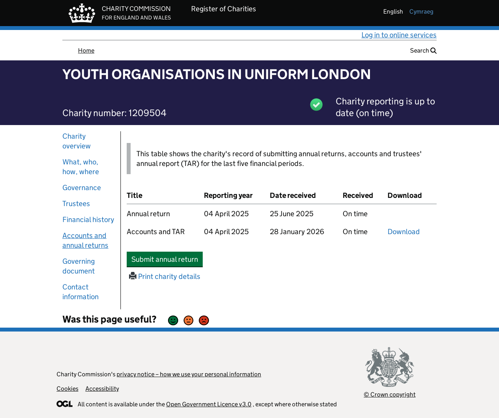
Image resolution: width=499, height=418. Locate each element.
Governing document (78, 266)
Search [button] (423, 50)
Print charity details (164, 276)
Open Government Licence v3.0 (208, 404)
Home (86, 50)
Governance (81, 187)
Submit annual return (167, 259)
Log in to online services (399, 34)
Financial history (88, 219)
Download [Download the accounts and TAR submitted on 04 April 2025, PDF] (404, 231)
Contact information (80, 291)
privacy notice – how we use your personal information (189, 374)
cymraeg (421, 11)
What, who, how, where (80, 166)
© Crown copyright (390, 394)
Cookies (67, 388)
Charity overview (76, 141)
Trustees (76, 203)
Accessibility (102, 388)
